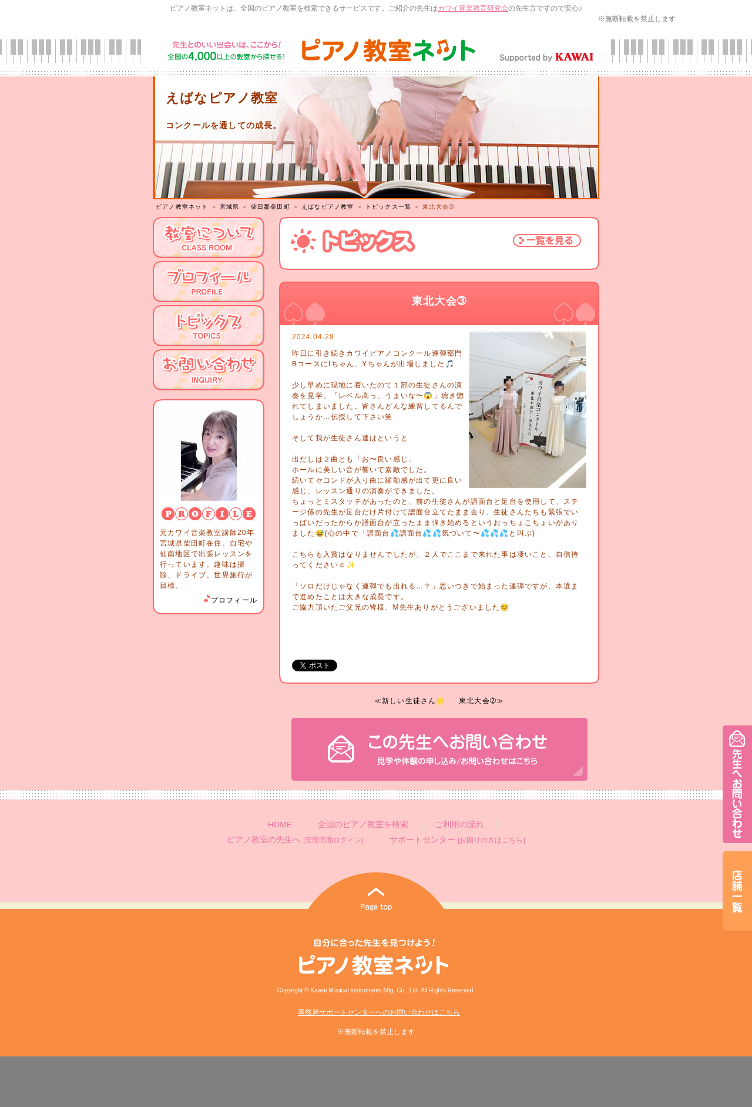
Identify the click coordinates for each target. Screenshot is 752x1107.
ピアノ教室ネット (182, 206)
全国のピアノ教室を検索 (363, 824)
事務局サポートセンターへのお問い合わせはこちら (379, 1012)
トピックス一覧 (388, 206)
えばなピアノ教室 (327, 206)
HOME (280, 824)
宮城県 (230, 206)
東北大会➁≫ (481, 701)
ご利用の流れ (459, 824)
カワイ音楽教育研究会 (473, 8)
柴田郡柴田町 (270, 206)
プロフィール (229, 600)
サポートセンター (457, 839)
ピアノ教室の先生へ (295, 839)
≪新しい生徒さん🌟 (410, 701)
